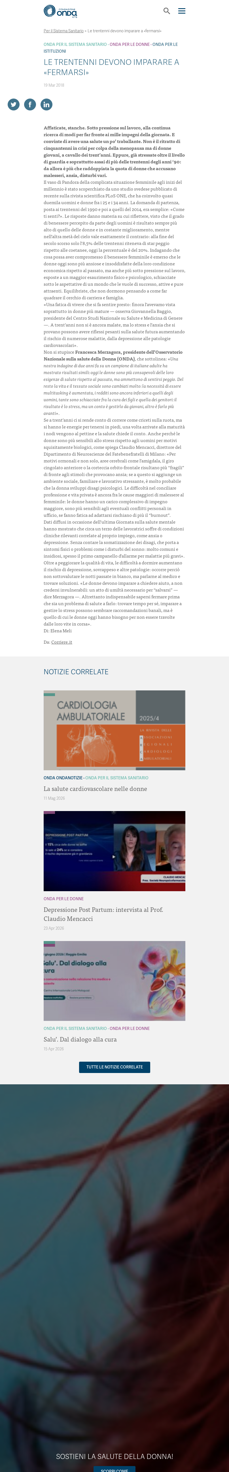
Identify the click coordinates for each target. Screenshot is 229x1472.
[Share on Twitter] (13, 104)
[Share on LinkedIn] (46, 104)
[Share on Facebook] (30, 104)
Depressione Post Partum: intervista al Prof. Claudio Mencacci (103, 913)
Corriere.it (61, 641)
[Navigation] (181, 11)
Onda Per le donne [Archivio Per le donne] (130, 44)
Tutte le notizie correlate (114, 1067)
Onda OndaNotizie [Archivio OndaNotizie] (63, 778)
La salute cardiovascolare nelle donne (95, 788)
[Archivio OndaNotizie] (49, 691)
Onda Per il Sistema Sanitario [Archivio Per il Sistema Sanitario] (75, 44)
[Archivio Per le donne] (49, 812)
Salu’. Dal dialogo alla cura (80, 1039)
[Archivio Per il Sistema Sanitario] (49, 694)
